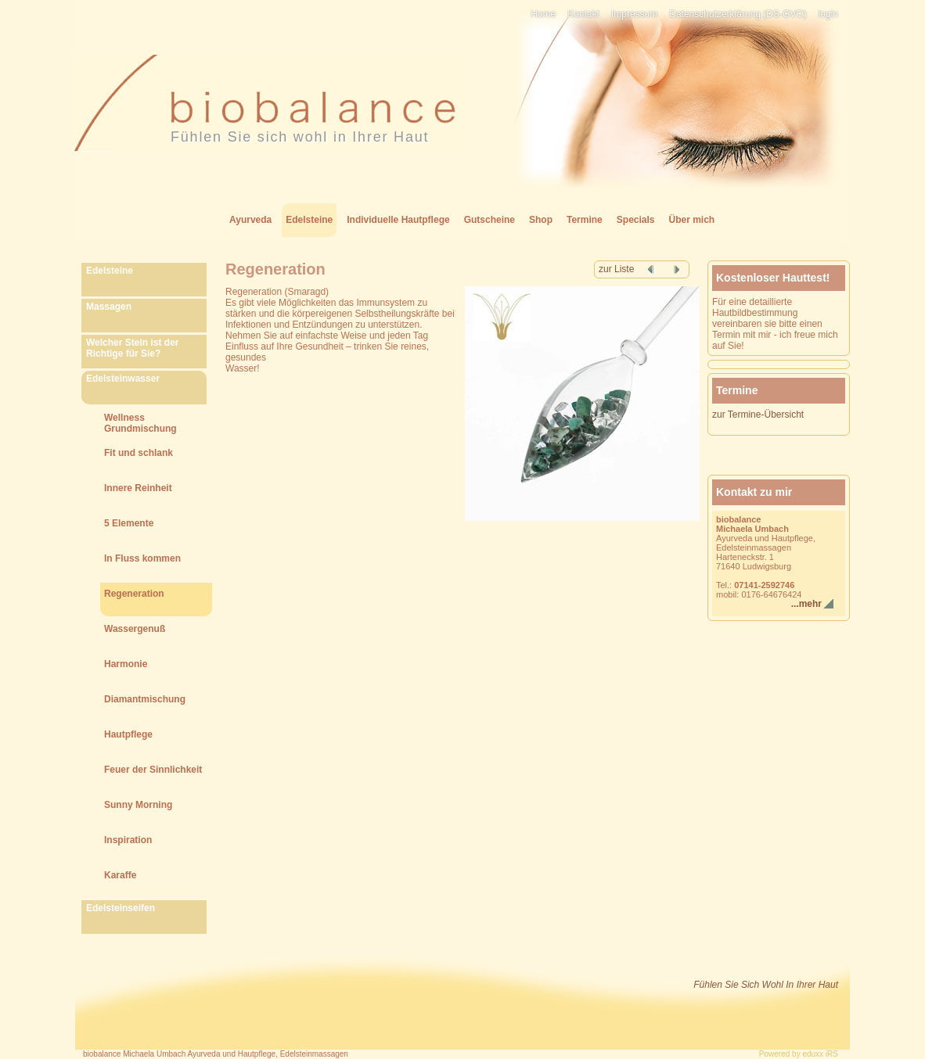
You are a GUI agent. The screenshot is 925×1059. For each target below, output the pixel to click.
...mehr (806, 603)
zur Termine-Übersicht (758, 414)
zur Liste (616, 269)
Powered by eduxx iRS (798, 1054)
